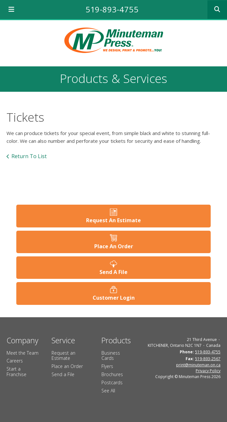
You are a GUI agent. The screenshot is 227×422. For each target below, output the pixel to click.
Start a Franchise (16, 371)
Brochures (112, 374)
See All (108, 391)
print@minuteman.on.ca (198, 365)
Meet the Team (22, 353)
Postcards (112, 382)
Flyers (107, 366)
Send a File (63, 374)
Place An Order (113, 246)
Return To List (29, 156)
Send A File (113, 272)
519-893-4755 (111, 9)
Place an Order (67, 366)
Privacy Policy (208, 371)
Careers (15, 361)
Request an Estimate (63, 355)
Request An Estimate (113, 220)
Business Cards (110, 355)
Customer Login (114, 297)
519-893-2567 (207, 358)
